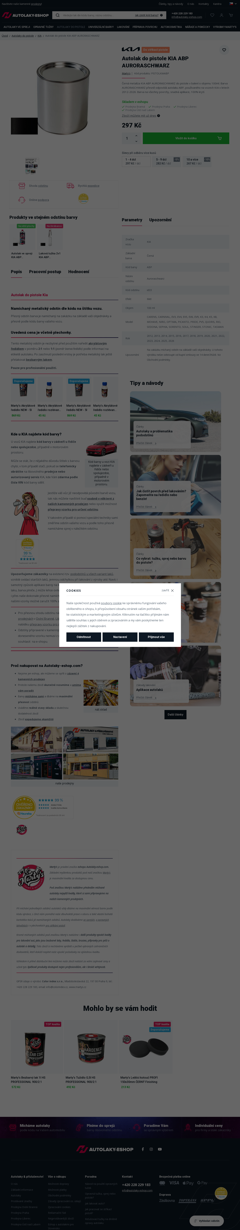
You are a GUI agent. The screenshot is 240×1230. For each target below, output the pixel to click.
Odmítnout (84, 637)
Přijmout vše (156, 637)
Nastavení (120, 637)
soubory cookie (111, 603)
